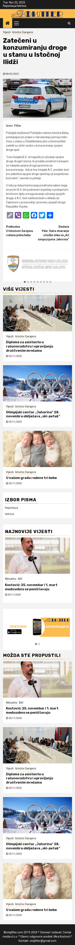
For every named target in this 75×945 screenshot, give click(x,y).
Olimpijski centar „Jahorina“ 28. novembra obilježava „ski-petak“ (33, 414)
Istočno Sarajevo (22, 32)
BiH (20, 578)
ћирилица (9, 5)
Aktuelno (10, 578)
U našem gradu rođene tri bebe (31, 478)
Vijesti (7, 32)
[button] (24, 282)
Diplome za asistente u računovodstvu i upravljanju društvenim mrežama (29, 346)
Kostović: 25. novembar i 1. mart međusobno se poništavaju (31, 587)
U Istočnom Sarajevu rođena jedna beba (22, 231)
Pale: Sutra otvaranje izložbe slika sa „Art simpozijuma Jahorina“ (53, 233)
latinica (21, 5)
